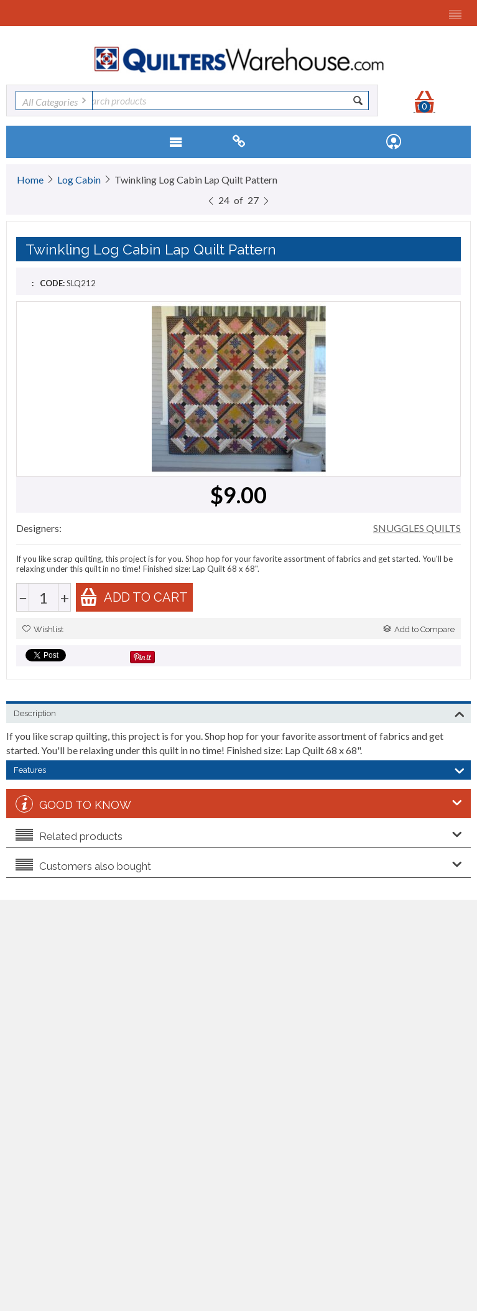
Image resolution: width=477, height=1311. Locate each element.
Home (30, 179)
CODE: (52, 283)
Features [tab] (239, 769)
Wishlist (42, 629)
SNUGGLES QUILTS (417, 528)
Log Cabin (79, 179)
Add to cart (134, 597)
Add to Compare (419, 629)
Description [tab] (239, 712)
